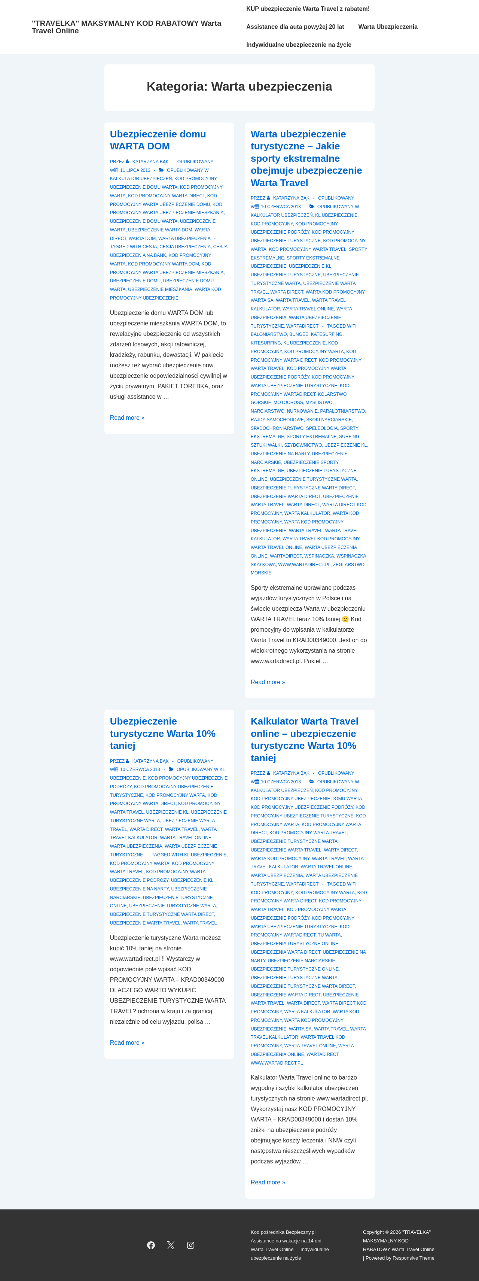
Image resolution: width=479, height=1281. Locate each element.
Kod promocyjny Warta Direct (166, 195)
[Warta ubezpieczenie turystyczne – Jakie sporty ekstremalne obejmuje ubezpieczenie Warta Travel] (281, 206)
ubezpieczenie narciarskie (301, 960)
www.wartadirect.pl (304, 564)
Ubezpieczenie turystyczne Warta (313, 479)
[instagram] (191, 1245)
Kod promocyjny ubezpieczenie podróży (302, 807)
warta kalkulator (307, 513)
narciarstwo (267, 411)
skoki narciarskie (328, 419)
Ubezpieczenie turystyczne (286, 274)
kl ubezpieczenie (304, 343)
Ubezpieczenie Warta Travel (286, 850)
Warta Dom (142, 238)
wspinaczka (319, 556)
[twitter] (171, 1245)
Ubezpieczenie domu (135, 280)
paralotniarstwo (342, 411)
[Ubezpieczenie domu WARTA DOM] (135, 170)
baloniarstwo (269, 334)
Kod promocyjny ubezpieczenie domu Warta (306, 798)
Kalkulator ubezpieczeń (141, 178)
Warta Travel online (276, 547)
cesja (150, 246)
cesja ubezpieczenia (185, 246)
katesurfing (326, 334)
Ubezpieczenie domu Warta (143, 221)
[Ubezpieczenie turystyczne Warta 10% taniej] (140, 769)
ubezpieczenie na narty (280, 453)
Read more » (127, 418)
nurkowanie (302, 411)
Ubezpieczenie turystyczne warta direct (303, 488)
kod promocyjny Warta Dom (163, 264)
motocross (288, 402)
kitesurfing (266, 343)
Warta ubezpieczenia (184, 238)
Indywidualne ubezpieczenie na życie (298, 45)
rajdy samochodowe (277, 419)
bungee (298, 334)
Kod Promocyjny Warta (314, 351)
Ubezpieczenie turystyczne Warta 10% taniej (163, 733)
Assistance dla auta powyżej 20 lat (295, 27)
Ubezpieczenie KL (310, 266)
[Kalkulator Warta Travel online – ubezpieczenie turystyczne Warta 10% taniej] (281, 781)
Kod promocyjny (272, 224)
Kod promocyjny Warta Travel (307, 249)
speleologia (322, 428)
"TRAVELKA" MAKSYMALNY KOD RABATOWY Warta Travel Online (126, 27)
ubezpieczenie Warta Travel (145, 923)
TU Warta (329, 935)
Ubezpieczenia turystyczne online (294, 943)
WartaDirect (302, 326)
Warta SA (262, 300)
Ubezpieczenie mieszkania (160, 289)
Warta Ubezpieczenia (388, 27)
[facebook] (151, 1245)
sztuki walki (266, 445)
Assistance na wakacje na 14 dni (286, 1241)
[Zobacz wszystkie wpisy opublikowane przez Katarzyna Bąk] (148, 161)
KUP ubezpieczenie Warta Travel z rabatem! (308, 9)
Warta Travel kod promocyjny (321, 538)
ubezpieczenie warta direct (285, 496)
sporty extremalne (312, 436)
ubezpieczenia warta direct (285, 952)
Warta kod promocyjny (335, 292)
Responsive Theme (413, 1258)
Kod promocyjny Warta (175, 795)
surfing (349, 436)
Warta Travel (292, 300)
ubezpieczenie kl (345, 445)
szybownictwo (303, 445)
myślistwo (318, 402)
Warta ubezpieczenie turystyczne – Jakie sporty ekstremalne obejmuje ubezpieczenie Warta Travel (306, 158)
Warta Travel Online (308, 309)
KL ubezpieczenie (336, 215)
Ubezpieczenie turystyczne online (295, 969)
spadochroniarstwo (277, 428)
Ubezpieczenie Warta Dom (160, 230)
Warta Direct (286, 292)
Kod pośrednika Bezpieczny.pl (283, 1232)
